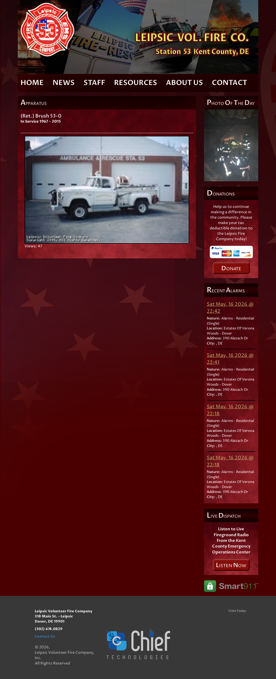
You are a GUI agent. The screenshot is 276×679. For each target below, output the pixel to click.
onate (231, 268)
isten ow (231, 565)
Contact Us (45, 636)
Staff (94, 83)
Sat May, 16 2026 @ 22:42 (230, 308)
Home (32, 83)
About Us (184, 83)
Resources (135, 83)
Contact (229, 83)
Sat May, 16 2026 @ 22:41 (230, 359)
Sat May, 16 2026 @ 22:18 (230, 410)
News (64, 83)
